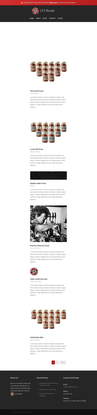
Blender (32, 152)
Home (32, 18)
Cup (31, 93)
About (38, 18)
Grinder (37, 152)
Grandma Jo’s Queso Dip (47, 389)
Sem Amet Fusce (36, 91)
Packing (35, 93)
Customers (37, 248)
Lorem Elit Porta (36, 149)
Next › (63, 362)
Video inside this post (38, 279)
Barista (32, 186)
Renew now (53, 3)
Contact (52, 18)
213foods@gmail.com (70, 387)
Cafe (31, 248)
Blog (45, 18)
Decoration (38, 281)
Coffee (32, 281)
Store (60, 18)
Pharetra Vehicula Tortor (39, 246)
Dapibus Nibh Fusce (38, 183)
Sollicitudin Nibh (36, 337)
